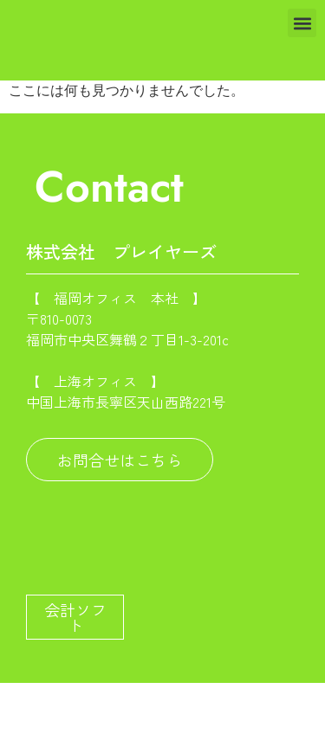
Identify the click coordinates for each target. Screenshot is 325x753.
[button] (302, 23)
